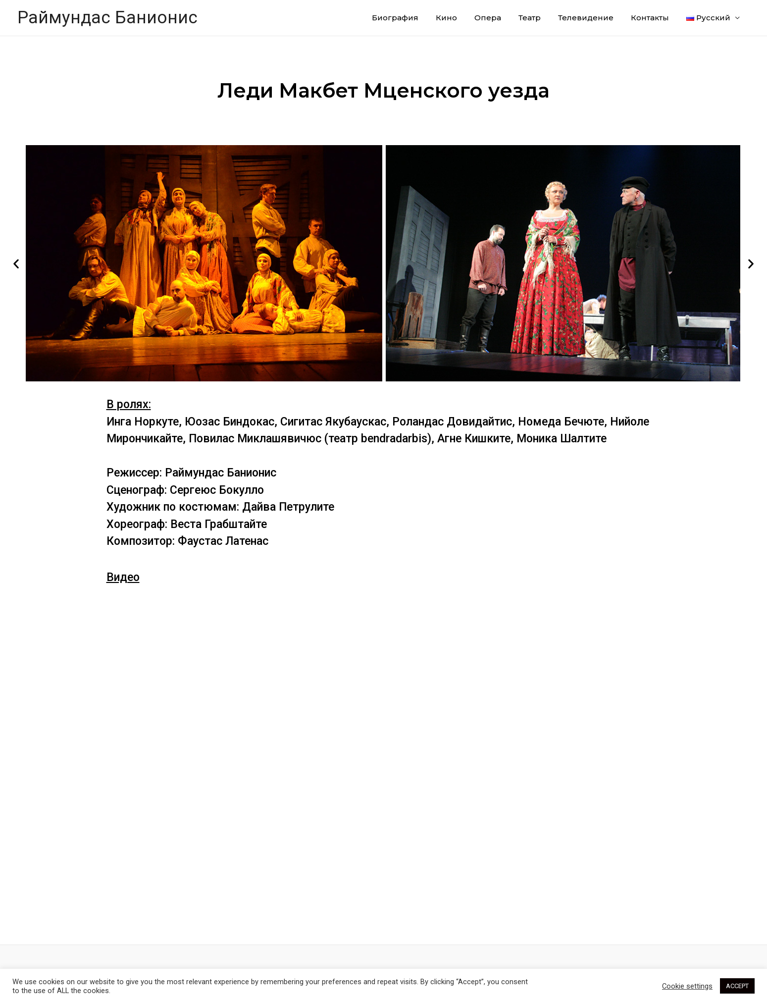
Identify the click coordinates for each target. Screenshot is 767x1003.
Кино (446, 17)
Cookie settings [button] (687, 986)
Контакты (650, 17)
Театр (529, 17)
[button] (16, 263)
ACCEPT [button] (737, 986)
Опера (487, 17)
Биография (395, 17)
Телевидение (586, 17)
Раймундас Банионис (107, 17)
